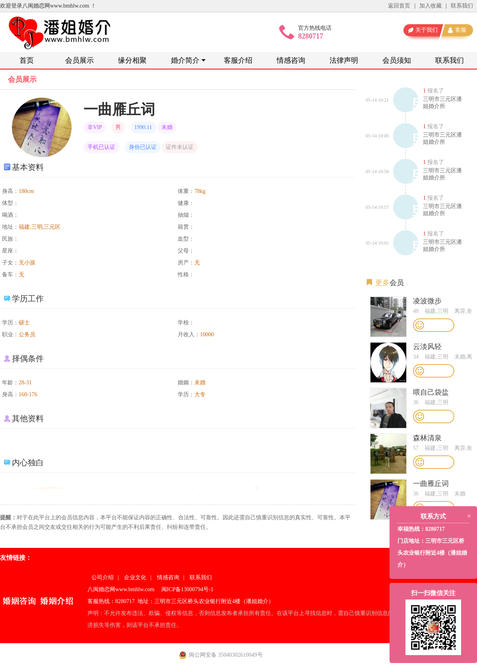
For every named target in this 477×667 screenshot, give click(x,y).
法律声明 (344, 60)
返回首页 (399, 6)
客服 (460, 30)
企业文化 (135, 577)
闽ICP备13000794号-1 (187, 589)
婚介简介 (185, 60)
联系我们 (462, 6)
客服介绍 (238, 60)
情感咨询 (291, 60)
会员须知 (396, 60)
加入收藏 (430, 6)
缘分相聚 (132, 60)
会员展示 (79, 60)
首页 (26, 60)
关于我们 (426, 30)
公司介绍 (102, 577)
